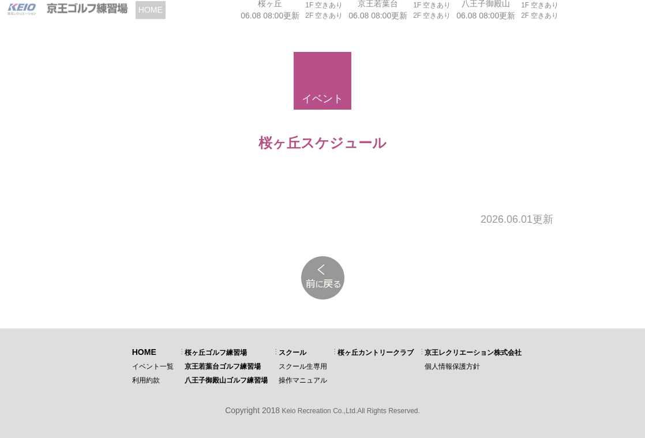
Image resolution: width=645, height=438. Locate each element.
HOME (144, 352)
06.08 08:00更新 (270, 12)
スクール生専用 (303, 366)
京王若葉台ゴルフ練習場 (223, 366)
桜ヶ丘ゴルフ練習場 (216, 353)
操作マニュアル (303, 380)
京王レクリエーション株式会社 (473, 353)
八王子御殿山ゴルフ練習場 (226, 380)
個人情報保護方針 (452, 366)
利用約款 (146, 380)
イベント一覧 (153, 366)
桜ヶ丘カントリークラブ (375, 353)
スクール (292, 353)
